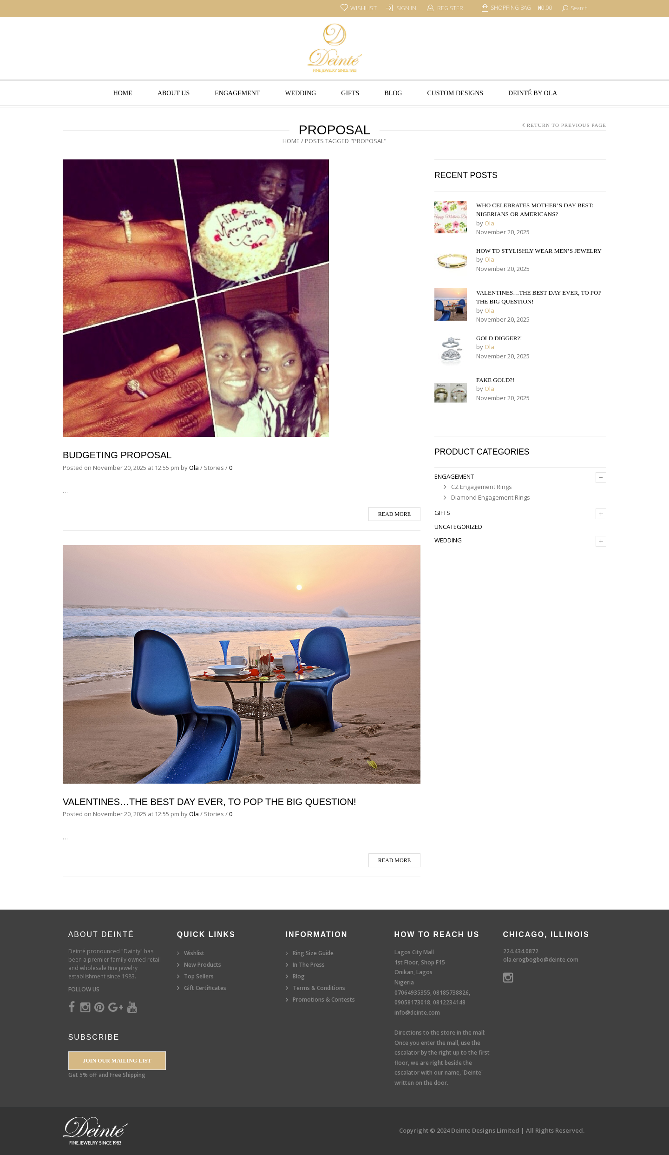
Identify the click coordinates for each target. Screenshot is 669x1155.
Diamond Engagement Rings (490, 497)
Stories (214, 467)
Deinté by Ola (532, 93)
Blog (393, 93)
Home (122, 93)
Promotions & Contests (324, 999)
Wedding (300, 93)
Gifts (350, 93)
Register (450, 8)
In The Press (309, 965)
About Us (173, 93)
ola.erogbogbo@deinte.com (540, 960)
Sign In (406, 8)
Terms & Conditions (319, 988)
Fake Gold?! (495, 379)
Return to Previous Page (566, 125)
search (579, 8)
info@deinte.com (417, 1012)
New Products (202, 965)
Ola (194, 467)
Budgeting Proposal (117, 455)
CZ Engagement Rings (481, 486)
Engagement (237, 93)
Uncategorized (458, 526)
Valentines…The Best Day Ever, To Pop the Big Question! (209, 802)
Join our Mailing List (117, 1060)
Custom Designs (455, 93)
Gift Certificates (205, 988)
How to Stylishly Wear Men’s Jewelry (539, 250)
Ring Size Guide (313, 953)
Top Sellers (199, 976)
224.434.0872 (520, 951)
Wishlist (194, 953)
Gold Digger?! (499, 338)
